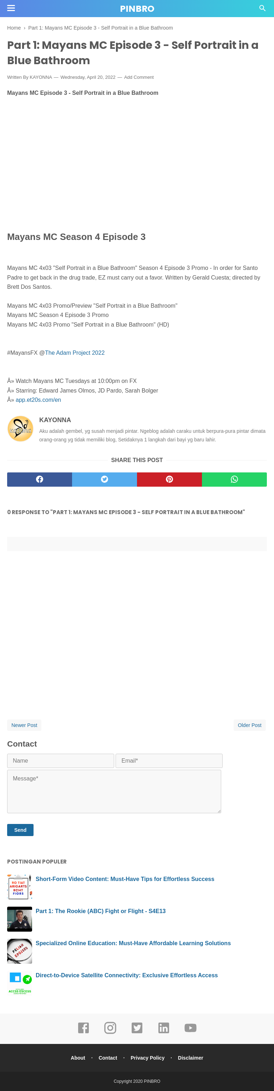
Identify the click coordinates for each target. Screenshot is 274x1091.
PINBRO (137, 8)
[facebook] (39, 479)
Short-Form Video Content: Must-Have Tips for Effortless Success (125, 879)
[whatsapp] (234, 479)
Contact (107, 1058)
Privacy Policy (147, 1058)
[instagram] (110, 1032)
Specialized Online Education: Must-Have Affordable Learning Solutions (133, 943)
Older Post (250, 725)
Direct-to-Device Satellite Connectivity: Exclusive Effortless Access (127, 975)
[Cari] (262, 10)
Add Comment (139, 77)
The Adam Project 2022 (75, 353)
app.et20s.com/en (38, 400)
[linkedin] (164, 1032)
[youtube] (190, 1032)
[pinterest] (169, 479)
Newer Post (24, 725)
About (78, 1058)
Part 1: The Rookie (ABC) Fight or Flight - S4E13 (101, 911)
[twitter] (104, 479)
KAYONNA (55, 420)
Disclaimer (190, 1058)
